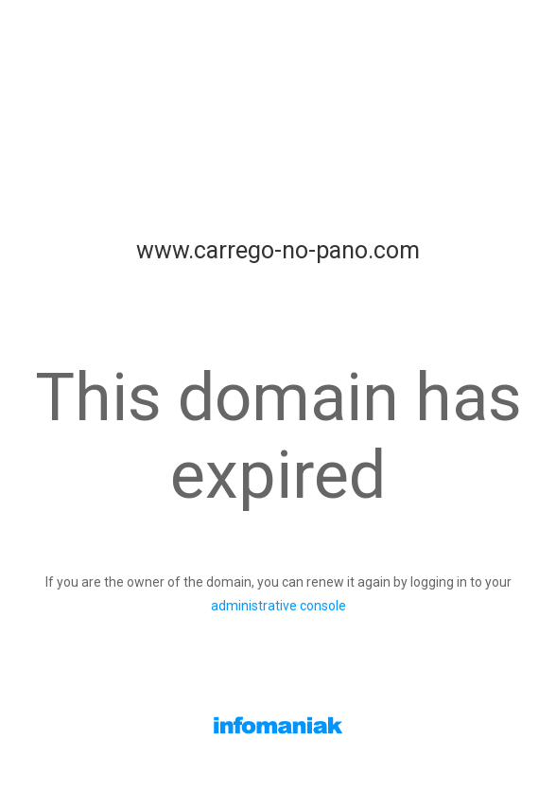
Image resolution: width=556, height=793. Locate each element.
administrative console (278, 605)
